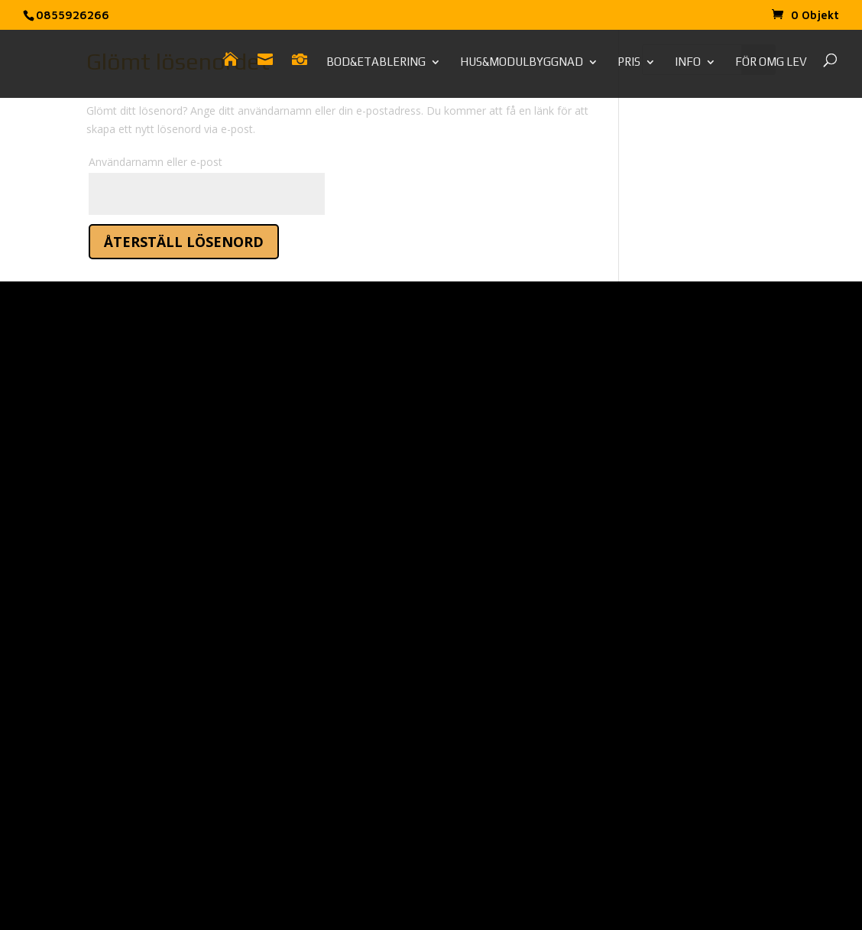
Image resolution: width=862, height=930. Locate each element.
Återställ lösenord (184, 241)
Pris (628, 62)
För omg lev (771, 62)
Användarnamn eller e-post (155, 161)
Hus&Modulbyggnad (521, 62)
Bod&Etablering (376, 62)
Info (688, 62)
